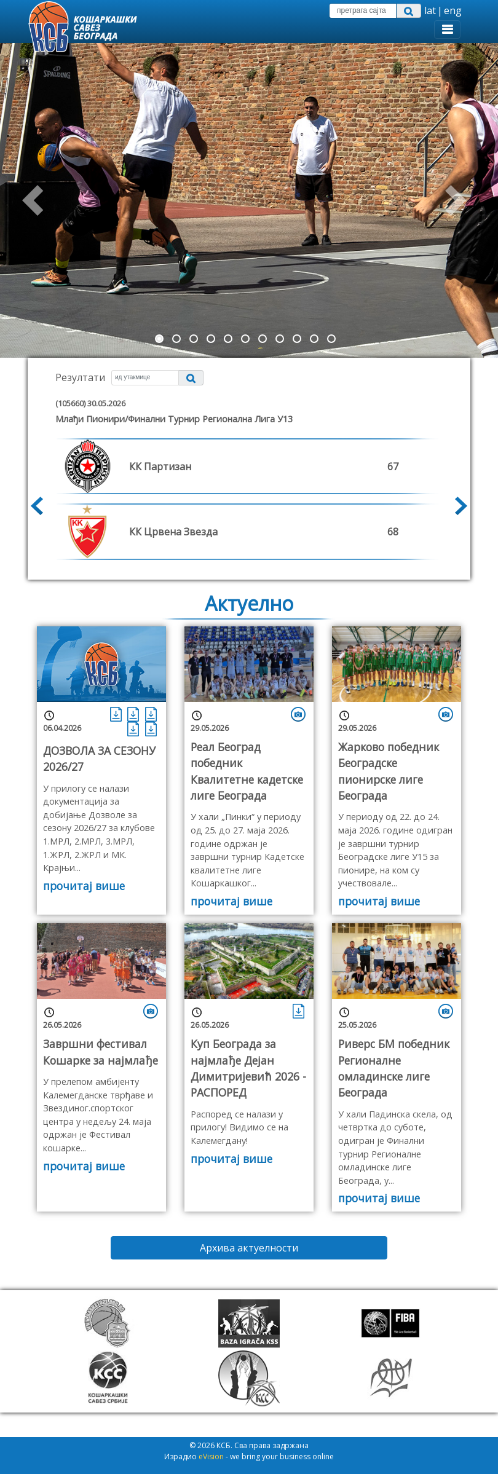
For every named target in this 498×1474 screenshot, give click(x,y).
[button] (37, 200)
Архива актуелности (249, 1248)
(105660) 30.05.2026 (90, 403)
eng (453, 10)
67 (392, 466)
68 (392, 531)
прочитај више (84, 885)
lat (430, 10)
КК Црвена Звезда (173, 531)
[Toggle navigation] (447, 29)
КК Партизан (160, 466)
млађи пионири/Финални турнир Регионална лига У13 (174, 419)
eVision (211, 1456)
